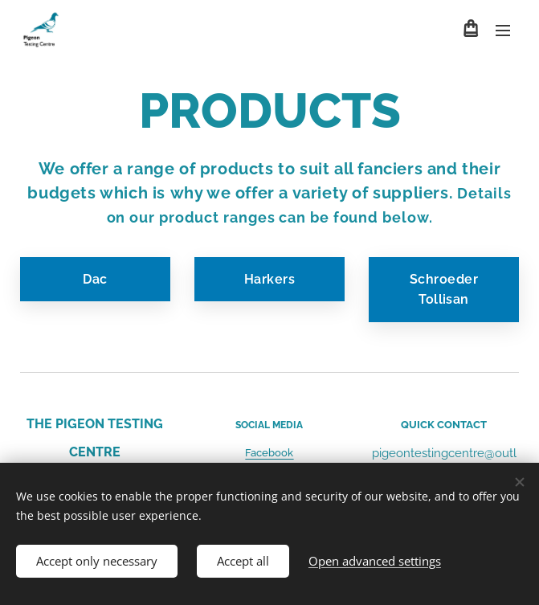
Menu (503, 30)
